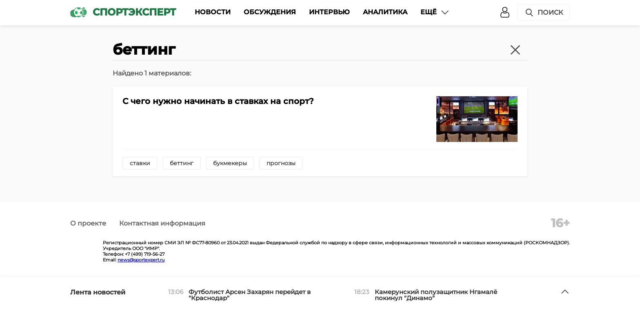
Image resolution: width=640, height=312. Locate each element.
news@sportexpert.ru (141, 260)
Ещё (435, 12)
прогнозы (281, 163)
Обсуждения (270, 12)
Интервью (329, 12)
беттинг (181, 163)
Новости (213, 12)
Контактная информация (162, 223)
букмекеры (230, 163)
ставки (140, 163)
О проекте (88, 223)
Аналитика (385, 12)
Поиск (543, 13)
